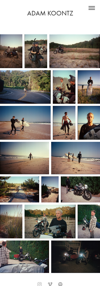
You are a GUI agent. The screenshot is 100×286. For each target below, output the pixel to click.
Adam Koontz (50, 13)
